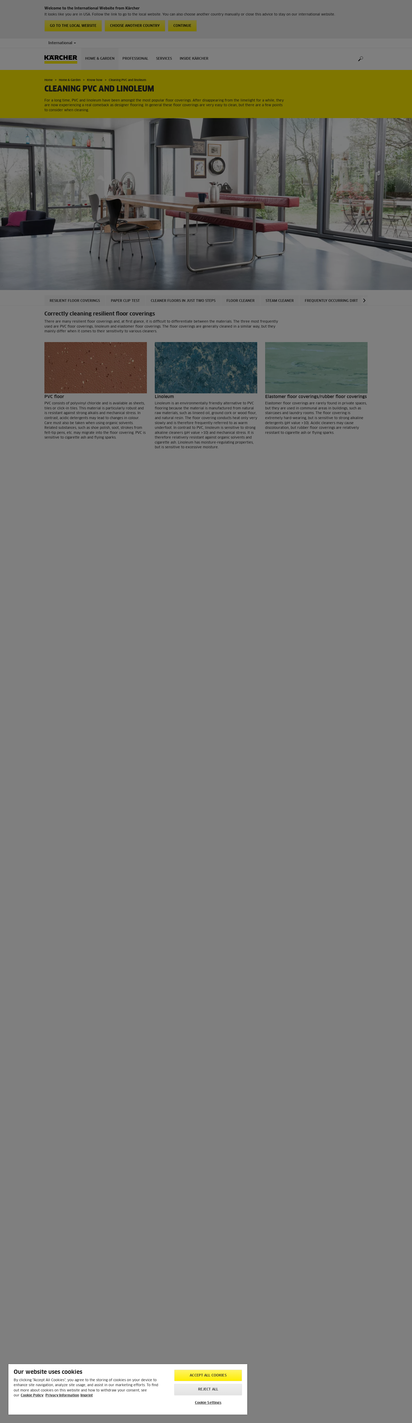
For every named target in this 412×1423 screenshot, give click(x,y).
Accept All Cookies (208, 1375)
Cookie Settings (208, 1403)
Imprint (86, 1395)
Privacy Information (62, 1395)
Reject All (208, 1389)
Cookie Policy (32, 1395)
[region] (127, 1389)
